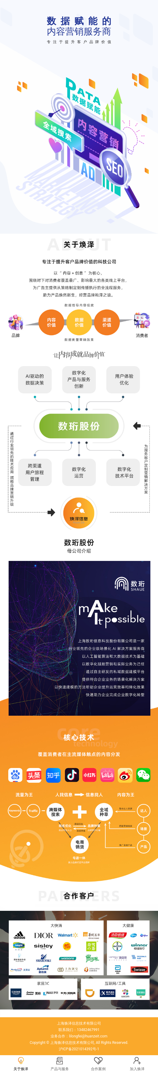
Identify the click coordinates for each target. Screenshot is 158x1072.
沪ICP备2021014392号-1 (79, 1049)
